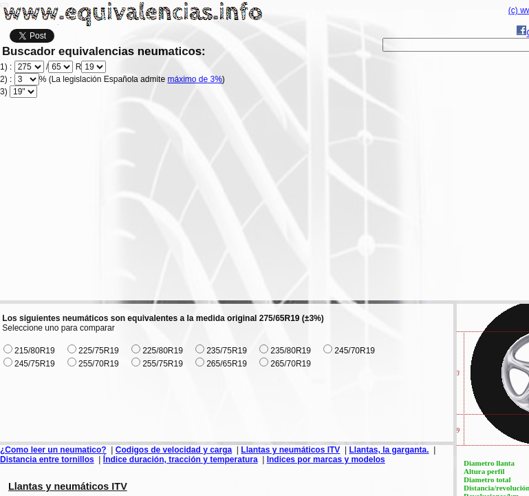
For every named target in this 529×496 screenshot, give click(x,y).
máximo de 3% (194, 79)
